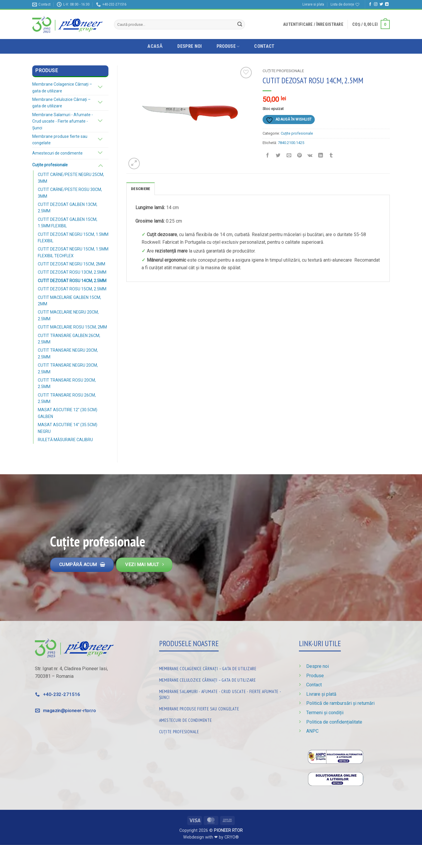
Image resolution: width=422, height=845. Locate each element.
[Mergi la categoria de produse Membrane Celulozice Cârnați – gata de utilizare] (222, 679)
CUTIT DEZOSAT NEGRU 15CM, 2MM (71, 264)
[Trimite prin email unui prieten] (289, 156)
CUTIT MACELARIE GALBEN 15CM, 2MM (69, 300)
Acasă (155, 46)
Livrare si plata (313, 4)
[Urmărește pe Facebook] (370, 4)
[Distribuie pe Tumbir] (331, 156)
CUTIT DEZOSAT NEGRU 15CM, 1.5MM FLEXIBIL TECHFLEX (73, 252)
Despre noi (189, 46)
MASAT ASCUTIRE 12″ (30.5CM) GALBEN (67, 413)
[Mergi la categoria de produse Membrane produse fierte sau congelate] (222, 707)
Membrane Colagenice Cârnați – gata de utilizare (62, 87)
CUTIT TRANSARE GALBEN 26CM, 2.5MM (69, 338)
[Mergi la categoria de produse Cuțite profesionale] (222, 730)
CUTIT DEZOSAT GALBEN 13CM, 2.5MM (67, 207)
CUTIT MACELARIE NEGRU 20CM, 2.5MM (68, 315)
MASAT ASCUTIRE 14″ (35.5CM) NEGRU (67, 427)
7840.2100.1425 (291, 142)
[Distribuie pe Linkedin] (321, 156)
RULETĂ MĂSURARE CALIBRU (65, 439)
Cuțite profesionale (50, 164)
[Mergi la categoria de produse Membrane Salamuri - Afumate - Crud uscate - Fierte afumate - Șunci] (222, 693)
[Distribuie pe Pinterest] (299, 156)
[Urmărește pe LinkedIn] (387, 4)
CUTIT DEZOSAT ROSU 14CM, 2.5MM (72, 280)
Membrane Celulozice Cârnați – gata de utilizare (61, 102)
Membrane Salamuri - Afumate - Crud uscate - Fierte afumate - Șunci (62, 121)
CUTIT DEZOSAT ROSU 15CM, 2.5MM (72, 289)
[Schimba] (100, 87)
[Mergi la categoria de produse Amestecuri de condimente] (222, 719)
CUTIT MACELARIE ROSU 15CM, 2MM (72, 327)
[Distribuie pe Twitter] (278, 156)
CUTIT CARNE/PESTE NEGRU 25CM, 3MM (71, 177)
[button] (313, 24)
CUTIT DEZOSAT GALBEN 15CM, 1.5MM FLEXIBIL (67, 222)
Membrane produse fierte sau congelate (59, 139)
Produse (228, 46)
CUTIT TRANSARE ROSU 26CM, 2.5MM (67, 398)
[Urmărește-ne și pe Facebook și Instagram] (375, 4)
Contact (264, 46)
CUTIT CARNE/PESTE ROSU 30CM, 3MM (70, 192)
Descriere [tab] (140, 189)
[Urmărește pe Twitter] (381, 4)
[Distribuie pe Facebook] (268, 156)
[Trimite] (240, 25)
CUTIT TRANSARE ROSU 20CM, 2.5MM (67, 383)
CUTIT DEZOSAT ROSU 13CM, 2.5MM (72, 272)
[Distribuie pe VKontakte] (310, 156)
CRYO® (231, 837)
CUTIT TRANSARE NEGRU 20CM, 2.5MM (68, 353)
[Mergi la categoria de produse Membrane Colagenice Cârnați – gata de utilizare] (222, 667)
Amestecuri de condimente (57, 153)
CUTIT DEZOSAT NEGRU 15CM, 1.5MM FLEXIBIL (73, 237)
